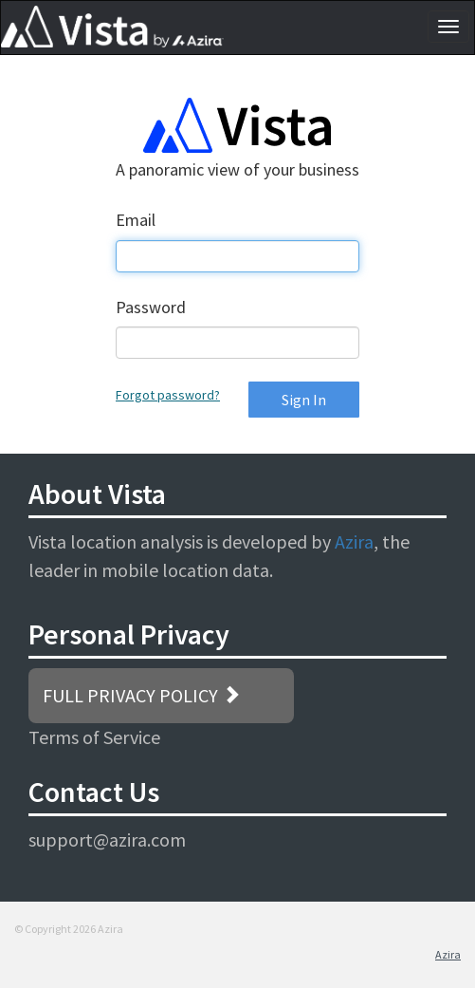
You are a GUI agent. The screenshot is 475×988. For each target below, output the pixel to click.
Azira (354, 541)
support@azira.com (107, 839)
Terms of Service (94, 737)
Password (151, 307)
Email (135, 220)
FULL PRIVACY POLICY (142, 695)
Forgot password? (168, 394)
